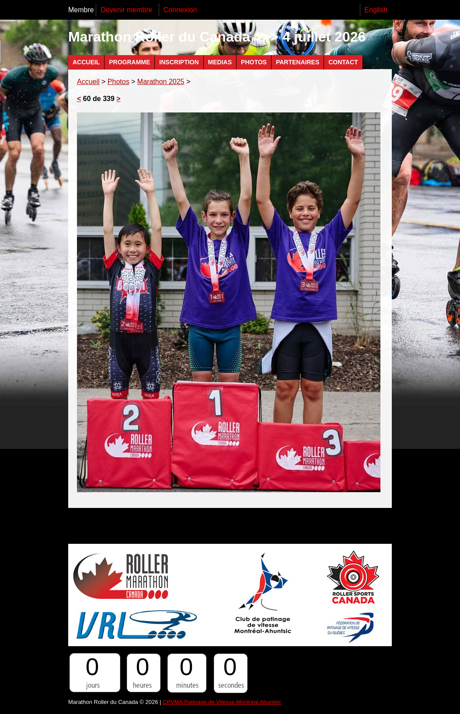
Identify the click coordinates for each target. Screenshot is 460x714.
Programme (129, 62)
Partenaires (297, 62)
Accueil (86, 62)
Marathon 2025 (161, 81)
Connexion (180, 10)
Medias (220, 62)
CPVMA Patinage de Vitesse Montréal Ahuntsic (222, 702)
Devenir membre (127, 10)
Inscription (179, 62)
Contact (343, 62)
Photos (254, 62)
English (376, 10)
